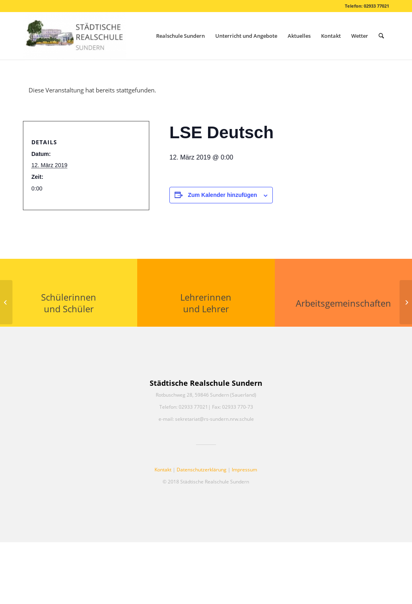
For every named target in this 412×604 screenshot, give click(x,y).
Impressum (244, 469)
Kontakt (162, 469)
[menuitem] (180, 35)
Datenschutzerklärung (202, 469)
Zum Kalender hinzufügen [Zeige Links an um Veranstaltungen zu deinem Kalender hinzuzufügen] (222, 195)
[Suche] (381, 35)
